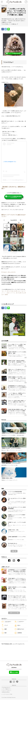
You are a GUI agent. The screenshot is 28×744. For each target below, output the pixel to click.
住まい (17, 669)
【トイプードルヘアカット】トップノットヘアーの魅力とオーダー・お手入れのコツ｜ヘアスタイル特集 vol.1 (17, 640)
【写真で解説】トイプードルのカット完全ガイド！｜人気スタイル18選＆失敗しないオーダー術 (17, 623)
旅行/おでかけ (19, 673)
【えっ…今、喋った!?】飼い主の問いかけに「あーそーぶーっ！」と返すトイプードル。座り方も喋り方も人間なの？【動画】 (13, 335)
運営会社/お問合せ (6, 736)
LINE (9, 29)
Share (3, 29)
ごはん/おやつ (6, 665)
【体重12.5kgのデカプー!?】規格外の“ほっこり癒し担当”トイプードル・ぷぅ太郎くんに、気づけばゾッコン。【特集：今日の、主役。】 (17, 649)
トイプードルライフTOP (7, 738)
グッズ (4, 669)
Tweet (6, 29)
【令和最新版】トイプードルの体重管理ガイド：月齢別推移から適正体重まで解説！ (17, 614)
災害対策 (18, 677)
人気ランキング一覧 (14, 656)
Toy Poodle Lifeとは (6, 731)
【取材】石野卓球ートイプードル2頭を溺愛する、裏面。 (17, 631)
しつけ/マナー (19, 665)
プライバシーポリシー (6, 734)
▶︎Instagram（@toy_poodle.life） (10, 304)
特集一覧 (14, 595)
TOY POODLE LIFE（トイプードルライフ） (13, 687)
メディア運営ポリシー (6, 733)
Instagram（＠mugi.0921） (12, 114)
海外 (4, 677)
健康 (4, 673)
